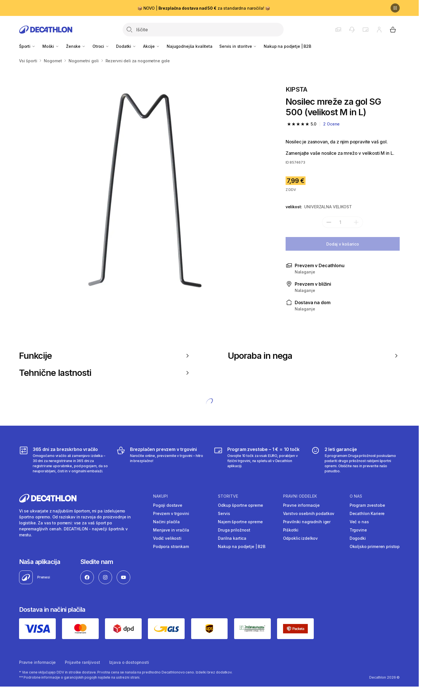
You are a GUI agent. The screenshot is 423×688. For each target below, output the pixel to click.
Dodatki (126, 46)
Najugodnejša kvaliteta (189, 46)
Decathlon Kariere (367, 513)
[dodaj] (356, 222)
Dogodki (358, 538)
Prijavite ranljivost (82, 662)
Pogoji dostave (167, 505)
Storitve (228, 496)
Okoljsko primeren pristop (375, 546)
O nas (356, 496)
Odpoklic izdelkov (300, 538)
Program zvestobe (367, 505)
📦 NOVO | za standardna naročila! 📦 (203, 8)
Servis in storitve (238, 46)
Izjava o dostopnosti (129, 662)
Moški (50, 46)
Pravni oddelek (300, 496)
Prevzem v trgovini (171, 513)
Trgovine (358, 530)
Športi (27, 46)
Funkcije (105, 356)
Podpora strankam (171, 546)
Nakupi (160, 496)
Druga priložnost (234, 530)
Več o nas (359, 521)
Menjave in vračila (171, 530)
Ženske (76, 46)
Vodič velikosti (167, 538)
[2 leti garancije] (355, 460)
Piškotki (290, 530)
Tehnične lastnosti (105, 373)
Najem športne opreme (240, 521)
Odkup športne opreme (240, 505)
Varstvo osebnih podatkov (309, 513)
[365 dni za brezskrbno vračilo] (63, 460)
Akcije (151, 46)
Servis (224, 513)
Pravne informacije (301, 505)
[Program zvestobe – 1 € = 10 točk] (258, 460)
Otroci (100, 46)
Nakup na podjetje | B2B (287, 46)
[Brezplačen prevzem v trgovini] (160, 460)
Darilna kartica (232, 538)
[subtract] (329, 222)
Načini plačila (166, 521)
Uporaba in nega (314, 356)
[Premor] (395, 8)
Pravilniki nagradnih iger (307, 521)
